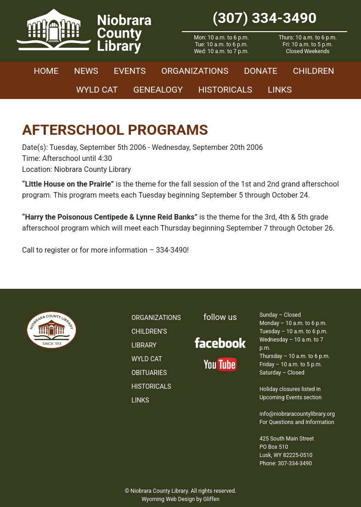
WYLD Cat (97, 89)
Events (130, 71)
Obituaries (149, 372)
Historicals (225, 89)
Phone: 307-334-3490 (285, 463)
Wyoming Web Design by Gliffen (180, 499)
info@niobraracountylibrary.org (297, 414)
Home (46, 71)
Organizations (194, 71)
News (86, 71)
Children (313, 71)
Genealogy (158, 89)
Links (280, 89)
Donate (260, 71)
